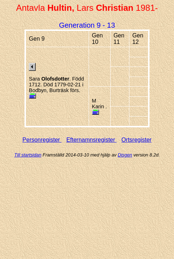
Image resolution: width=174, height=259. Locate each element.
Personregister (42, 140)
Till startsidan (27, 155)
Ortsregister (136, 140)
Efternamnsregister (91, 140)
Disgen (125, 155)
